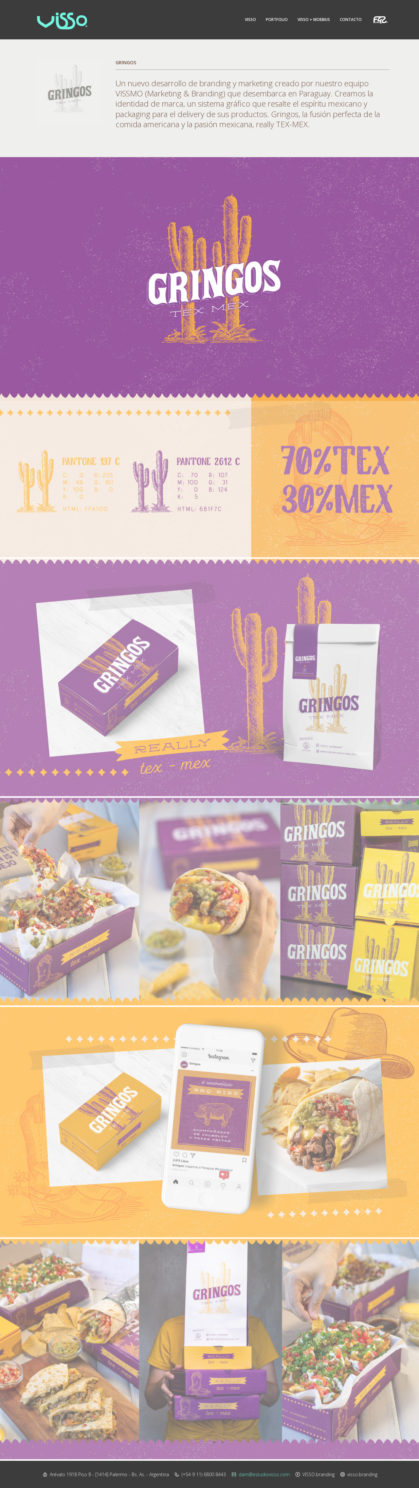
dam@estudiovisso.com (264, 1474)
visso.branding (362, 1474)
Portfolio (277, 19)
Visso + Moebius (314, 19)
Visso (250, 19)
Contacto (351, 19)
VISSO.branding (318, 1474)
